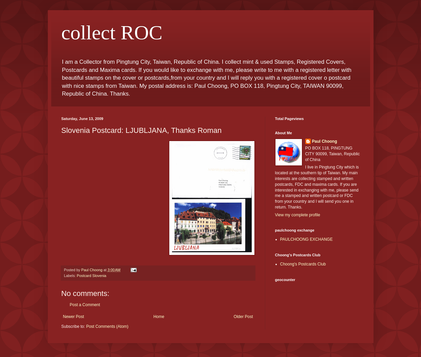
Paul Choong (324, 141)
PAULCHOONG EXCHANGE (306, 239)
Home (158, 316)
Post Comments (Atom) (107, 326)
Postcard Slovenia (91, 276)
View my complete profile (297, 215)
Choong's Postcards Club (303, 264)
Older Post (243, 316)
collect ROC (111, 32)
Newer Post (73, 316)
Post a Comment (85, 304)
